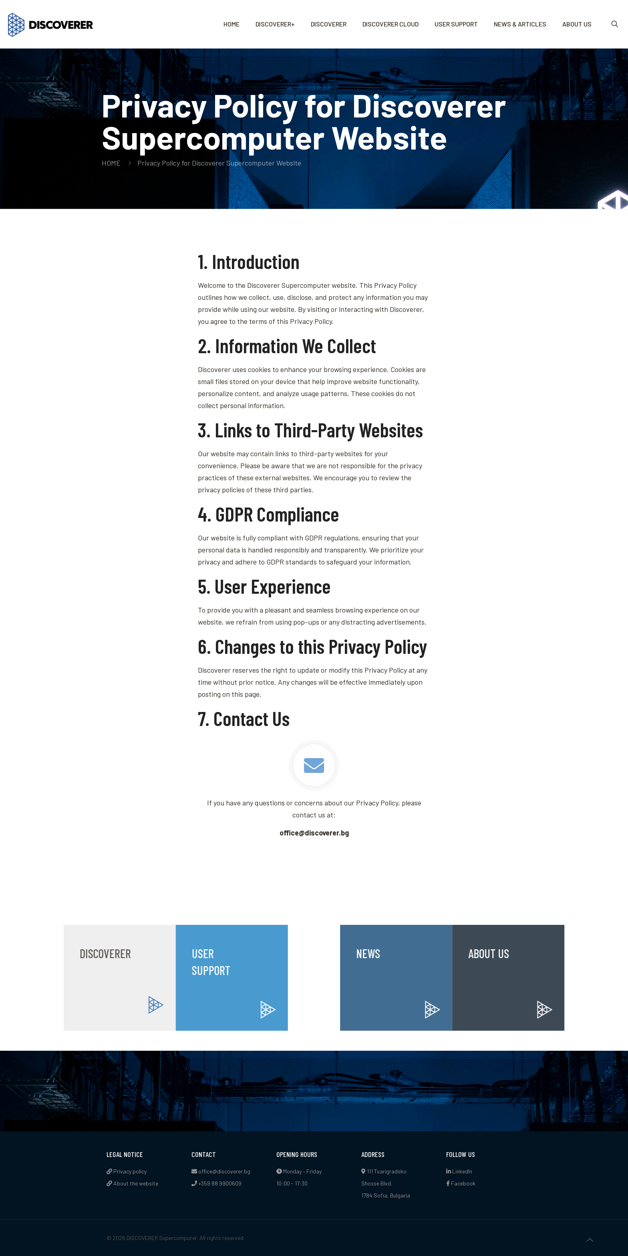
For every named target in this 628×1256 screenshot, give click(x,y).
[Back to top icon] (589, 1239)
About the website (132, 1183)
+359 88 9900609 (220, 1183)
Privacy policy (127, 1171)
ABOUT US (539, 953)
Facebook (460, 1183)
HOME (111, 162)
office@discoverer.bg (224, 1171)
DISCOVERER (55, 953)
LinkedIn (459, 1171)
